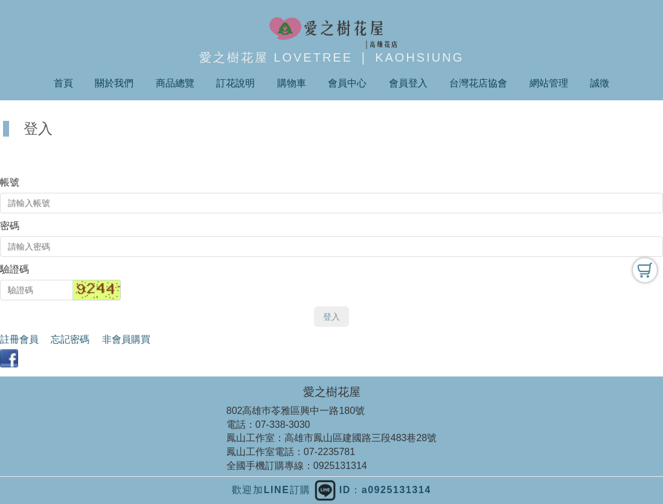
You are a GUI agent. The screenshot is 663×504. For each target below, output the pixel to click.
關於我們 (114, 83)
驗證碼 (14, 269)
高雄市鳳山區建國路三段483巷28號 (360, 438)
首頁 (63, 83)
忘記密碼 (70, 339)
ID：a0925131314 (373, 490)
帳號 (9, 182)
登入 (331, 316)
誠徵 (599, 83)
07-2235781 (329, 452)
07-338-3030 (282, 424)
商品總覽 (175, 83)
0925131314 (340, 465)
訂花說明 (235, 83)
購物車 (291, 83)
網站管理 (549, 83)
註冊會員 (19, 339)
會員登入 (408, 83)
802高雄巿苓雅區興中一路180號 (295, 410)
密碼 (9, 226)
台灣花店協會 (478, 83)
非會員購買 (126, 339)
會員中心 (347, 83)
